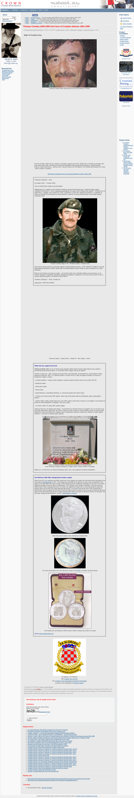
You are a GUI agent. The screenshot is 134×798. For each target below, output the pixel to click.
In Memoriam (34, 20)
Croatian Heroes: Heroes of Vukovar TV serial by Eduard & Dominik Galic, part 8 (52, 752)
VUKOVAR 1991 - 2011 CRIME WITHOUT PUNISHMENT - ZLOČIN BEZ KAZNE (52, 734)
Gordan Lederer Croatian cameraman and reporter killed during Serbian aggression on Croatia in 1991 (58, 738)
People (33, 19)
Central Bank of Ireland (69, 493)
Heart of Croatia (6, 77)
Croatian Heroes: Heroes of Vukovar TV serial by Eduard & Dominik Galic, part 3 (52, 763)
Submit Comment (47, 788)
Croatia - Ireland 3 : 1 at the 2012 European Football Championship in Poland (51, 733)
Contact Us (24, 10)
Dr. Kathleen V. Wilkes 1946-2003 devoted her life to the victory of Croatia (50, 741)
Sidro (3, 79)
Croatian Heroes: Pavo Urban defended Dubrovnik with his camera (48, 768)
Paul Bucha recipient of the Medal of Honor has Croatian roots (46, 731)
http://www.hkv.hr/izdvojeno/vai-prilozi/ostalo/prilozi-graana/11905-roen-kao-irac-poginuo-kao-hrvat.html (59, 779)
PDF (78, 570)
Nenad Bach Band (7, 72)
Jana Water (5, 75)
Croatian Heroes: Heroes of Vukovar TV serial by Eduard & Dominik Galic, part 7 (52, 754)
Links (40, 10)
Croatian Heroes (35, 17)
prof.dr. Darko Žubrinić (46, 687)
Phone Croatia (6, 74)
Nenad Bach (5, 78)
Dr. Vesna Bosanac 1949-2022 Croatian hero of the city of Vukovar (48, 730)
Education (33, 21)
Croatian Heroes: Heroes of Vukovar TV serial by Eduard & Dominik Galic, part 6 (52, 757)
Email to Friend (127, 18)
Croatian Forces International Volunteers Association (71, 681)
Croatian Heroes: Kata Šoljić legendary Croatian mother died (46, 747)
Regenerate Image (44, 712)
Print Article (126, 21)
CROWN (122, 35)
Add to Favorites (127, 23)
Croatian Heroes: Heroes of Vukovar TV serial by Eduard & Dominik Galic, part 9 (52, 750)
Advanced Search (7, 21)
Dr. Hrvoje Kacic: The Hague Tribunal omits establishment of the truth (48, 739)
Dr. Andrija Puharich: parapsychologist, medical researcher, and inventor (128, 146)
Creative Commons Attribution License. (87, 796)
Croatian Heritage (125, 43)
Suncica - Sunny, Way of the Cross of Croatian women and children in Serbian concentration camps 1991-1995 (61, 736)
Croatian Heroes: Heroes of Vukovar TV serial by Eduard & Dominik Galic (50, 766)
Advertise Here (126, 106)
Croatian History (124, 41)
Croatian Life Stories (36, 23)
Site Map (15, 10)
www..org (38, 689)
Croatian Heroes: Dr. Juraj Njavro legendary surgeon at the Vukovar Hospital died (52, 762)
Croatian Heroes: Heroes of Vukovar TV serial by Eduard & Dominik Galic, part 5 (52, 758)
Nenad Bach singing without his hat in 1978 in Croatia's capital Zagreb (128, 163)
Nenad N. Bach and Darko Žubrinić (34, 30)
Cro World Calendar (125, 37)
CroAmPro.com (126, 58)
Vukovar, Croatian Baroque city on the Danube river (43, 771)
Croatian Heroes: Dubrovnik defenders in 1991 (42, 770)
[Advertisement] (126, 124)
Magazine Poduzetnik (8, 71)
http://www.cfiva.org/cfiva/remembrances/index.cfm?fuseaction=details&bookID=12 (53, 780)
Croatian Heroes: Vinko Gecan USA (38, 755)
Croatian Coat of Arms (71, 679)
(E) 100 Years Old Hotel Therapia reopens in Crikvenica (127, 170)
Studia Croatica (124, 39)
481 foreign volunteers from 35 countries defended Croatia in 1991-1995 (69, 174)
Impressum (33, 10)
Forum (46, 10)
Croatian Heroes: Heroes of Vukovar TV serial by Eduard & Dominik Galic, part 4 (52, 760)
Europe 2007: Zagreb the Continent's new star (127, 157)
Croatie (122, 44)
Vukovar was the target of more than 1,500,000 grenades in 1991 (47, 744)
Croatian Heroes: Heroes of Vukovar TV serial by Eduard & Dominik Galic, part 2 (52, 765)
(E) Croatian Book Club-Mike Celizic (127, 152)
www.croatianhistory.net (46, 633)
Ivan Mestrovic (47, 482)
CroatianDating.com (7, 70)
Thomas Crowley (78, 683)
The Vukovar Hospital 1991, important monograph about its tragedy (48, 746)
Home (27, 17)
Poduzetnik (126, 102)
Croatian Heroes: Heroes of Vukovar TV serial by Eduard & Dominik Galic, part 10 (52, 749)
